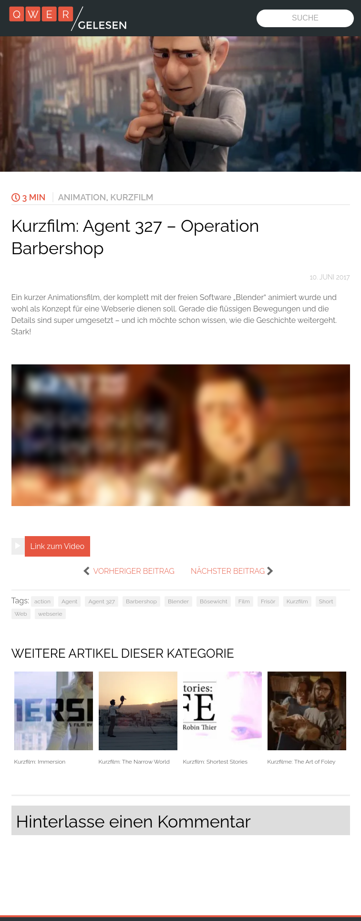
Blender (178, 601)
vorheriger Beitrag (133, 571)
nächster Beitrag (228, 571)
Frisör (268, 601)
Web (21, 614)
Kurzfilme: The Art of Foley (307, 719)
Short (326, 601)
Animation (82, 197)
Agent (69, 601)
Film (244, 601)
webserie (50, 614)
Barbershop (141, 601)
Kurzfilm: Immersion (53, 719)
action (42, 601)
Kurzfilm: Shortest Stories (222, 719)
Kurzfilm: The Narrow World (138, 719)
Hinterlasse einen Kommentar (133, 821)
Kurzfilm (131, 197)
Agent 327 (101, 601)
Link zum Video (58, 546)
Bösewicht (213, 601)
